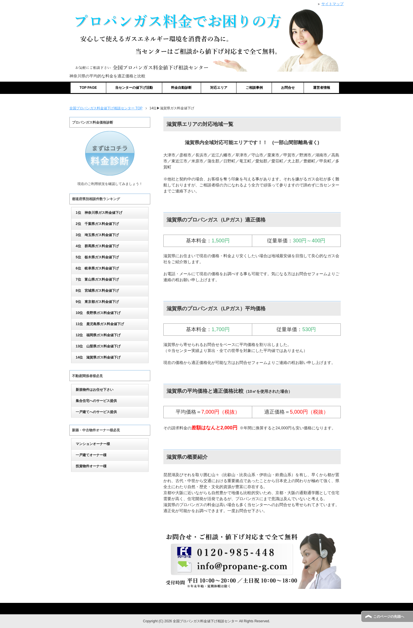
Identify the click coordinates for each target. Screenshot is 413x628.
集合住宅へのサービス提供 (96, 401)
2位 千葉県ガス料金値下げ (97, 224)
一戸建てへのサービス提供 (96, 412)
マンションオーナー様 (93, 444)
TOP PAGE (88, 88)
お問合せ (288, 88)
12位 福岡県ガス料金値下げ (98, 335)
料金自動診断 (181, 88)
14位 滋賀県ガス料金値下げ (98, 357)
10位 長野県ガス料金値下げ (98, 313)
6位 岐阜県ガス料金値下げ (97, 268)
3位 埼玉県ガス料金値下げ (97, 235)
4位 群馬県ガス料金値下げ (97, 246)
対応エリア (218, 88)
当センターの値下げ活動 (134, 88)
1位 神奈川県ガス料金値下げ (99, 213)
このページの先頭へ (388, 617)
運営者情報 (321, 88)
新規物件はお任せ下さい (94, 390)
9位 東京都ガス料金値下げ (97, 302)
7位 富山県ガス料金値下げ (97, 279)
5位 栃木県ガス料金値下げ (97, 257)
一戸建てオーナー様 (91, 455)
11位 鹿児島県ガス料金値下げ (100, 324)
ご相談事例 (254, 88)
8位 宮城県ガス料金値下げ (97, 291)
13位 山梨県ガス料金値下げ (98, 346)
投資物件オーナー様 (91, 466)
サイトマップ (332, 4)
